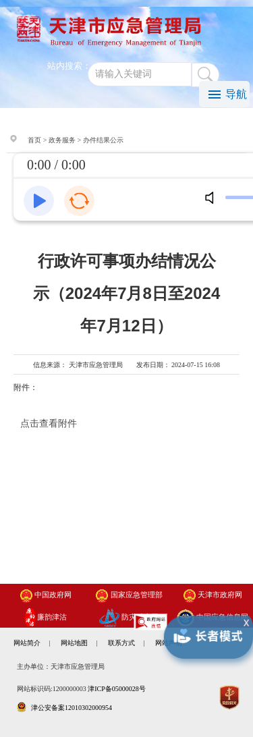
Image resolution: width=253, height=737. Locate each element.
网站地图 (74, 643)
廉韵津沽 (45, 617)
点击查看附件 (48, 423)
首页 (34, 140)
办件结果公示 (103, 140)
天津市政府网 (213, 595)
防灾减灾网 (129, 617)
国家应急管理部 (129, 595)
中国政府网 (46, 595)
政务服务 (62, 140)
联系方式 (121, 643)
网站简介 (26, 643)
